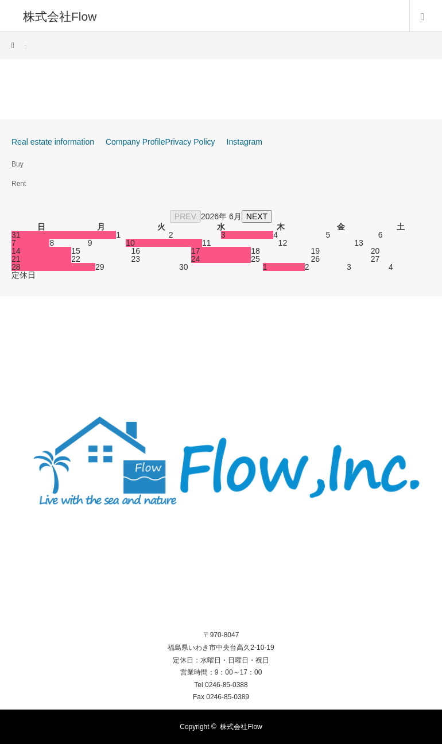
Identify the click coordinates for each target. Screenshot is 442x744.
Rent (18, 184)
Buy (17, 164)
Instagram (244, 141)
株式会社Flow (59, 15)
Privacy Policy (190, 141)
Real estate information (52, 141)
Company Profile (135, 141)
